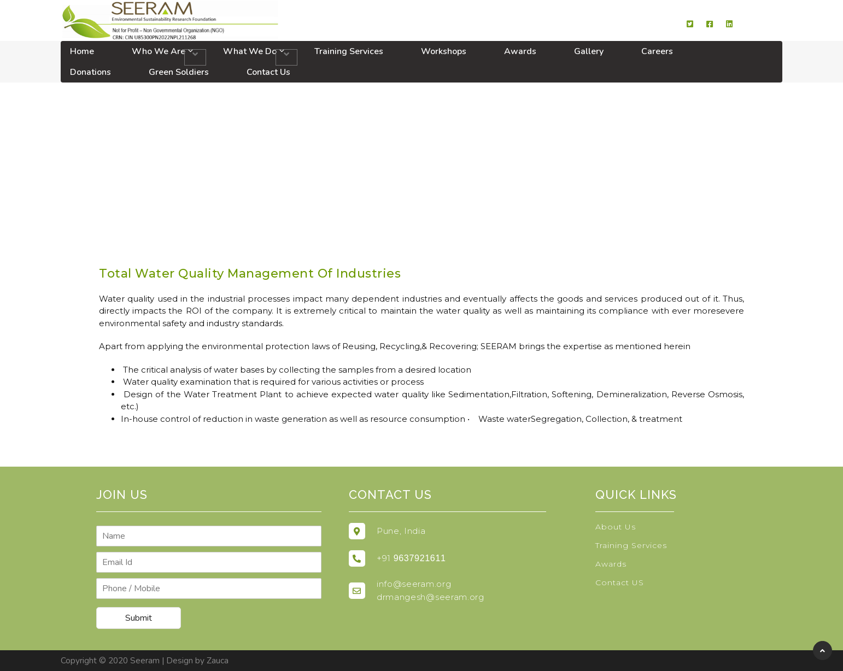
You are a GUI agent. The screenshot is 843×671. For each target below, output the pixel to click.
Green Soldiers (179, 72)
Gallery (589, 51)
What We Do (250, 51)
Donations (90, 72)
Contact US (619, 582)
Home (82, 51)
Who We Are (158, 51)
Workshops (443, 51)
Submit (138, 618)
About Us (615, 527)
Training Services (348, 51)
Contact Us (268, 72)
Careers (657, 51)
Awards (520, 51)
